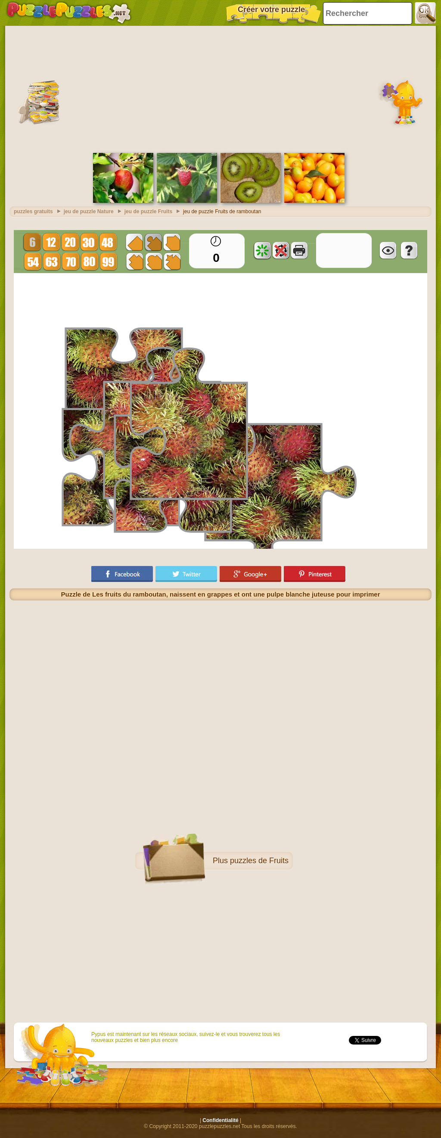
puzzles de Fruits (259, 860)
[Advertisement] (220, 88)
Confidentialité (220, 1120)
